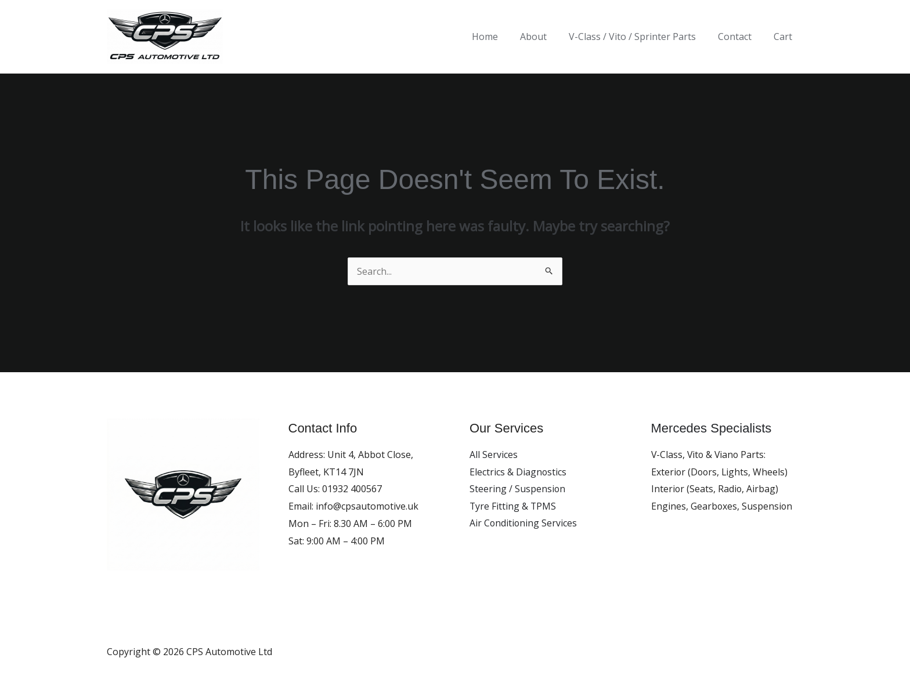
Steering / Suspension (518, 488)
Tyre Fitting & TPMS (513, 506)
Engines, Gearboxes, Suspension (722, 506)
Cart (784, 36)
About (545, 36)
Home (501, 36)
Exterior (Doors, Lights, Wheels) (720, 472)
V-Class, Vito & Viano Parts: (709, 454)
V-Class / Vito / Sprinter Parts (641, 36)
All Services (494, 454)
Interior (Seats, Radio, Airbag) (715, 488)
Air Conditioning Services (524, 523)
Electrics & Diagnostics (518, 472)
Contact (740, 36)
